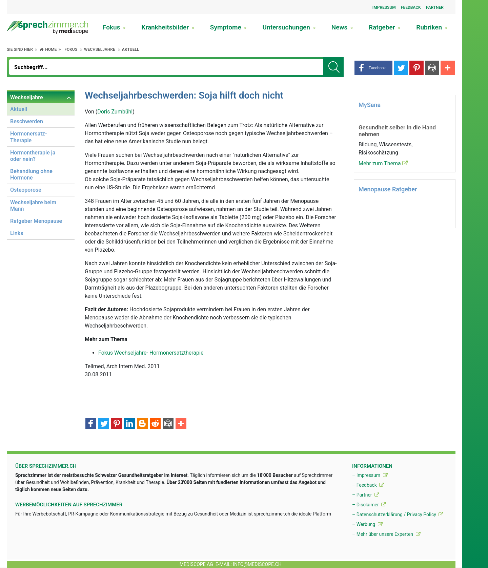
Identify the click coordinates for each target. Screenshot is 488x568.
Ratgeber (385, 27)
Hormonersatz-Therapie (28, 136)
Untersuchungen (289, 27)
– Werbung (367, 524)
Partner (435, 7)
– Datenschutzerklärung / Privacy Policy (397, 514)
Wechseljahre (99, 49)
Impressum (384, 7)
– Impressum (370, 475)
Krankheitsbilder (167, 27)
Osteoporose (25, 190)
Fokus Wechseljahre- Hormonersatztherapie (150, 353)
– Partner (365, 495)
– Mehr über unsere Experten (386, 534)
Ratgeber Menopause (36, 221)
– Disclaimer (369, 504)
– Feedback (368, 485)
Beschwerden (26, 121)
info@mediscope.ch (257, 564)
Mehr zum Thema (383, 163)
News (342, 27)
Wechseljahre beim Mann (33, 205)
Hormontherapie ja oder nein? (32, 155)
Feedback (411, 7)
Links (16, 233)
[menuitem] (41, 165)
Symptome (228, 27)
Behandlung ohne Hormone (31, 174)
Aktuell (130, 49)
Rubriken (432, 27)
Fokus (114, 27)
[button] (373, 68)
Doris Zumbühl (115, 111)
